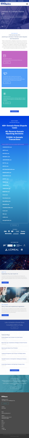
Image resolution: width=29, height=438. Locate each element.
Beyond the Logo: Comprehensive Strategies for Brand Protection (14, 342)
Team (3, 424)
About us (3, 422)
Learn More (7, 62)
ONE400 (17, 436)
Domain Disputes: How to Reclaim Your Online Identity (12, 337)
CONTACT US (5, 22)
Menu (27, 4)
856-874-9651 (20, 1)
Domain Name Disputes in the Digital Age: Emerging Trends (13, 364)
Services (3, 423)
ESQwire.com (4, 399)
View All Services (14, 111)
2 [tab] (3, 26)
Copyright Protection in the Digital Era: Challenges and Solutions (14, 358)
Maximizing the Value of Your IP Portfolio (10, 348)
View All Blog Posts (14, 370)
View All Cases (14, 225)
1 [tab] (2, 26)
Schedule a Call (14, 387)
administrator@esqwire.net (6, 413)
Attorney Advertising (22, 434)
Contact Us (14, 327)
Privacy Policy (17, 434)
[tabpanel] (14, 17)
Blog (2, 426)
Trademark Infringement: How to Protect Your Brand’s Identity (14, 353)
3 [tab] (5, 26)
